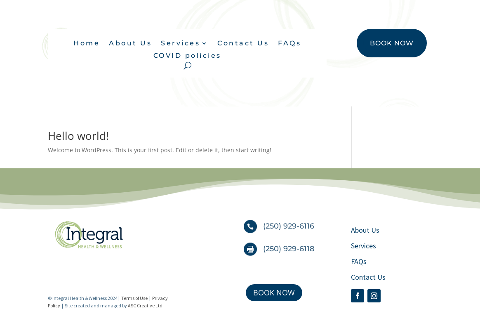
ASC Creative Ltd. (146, 305)
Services (180, 43)
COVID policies (187, 56)
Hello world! (78, 135)
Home (86, 43)
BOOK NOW (392, 43)
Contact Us (243, 43)
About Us (130, 43)
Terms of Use (134, 298)
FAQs (289, 43)
